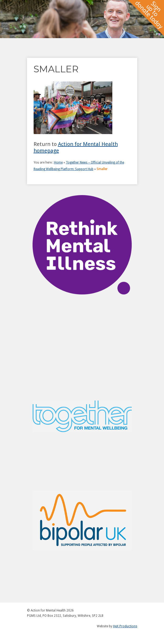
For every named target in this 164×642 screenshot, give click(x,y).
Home (58, 162)
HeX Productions (125, 626)
